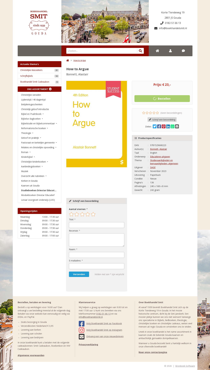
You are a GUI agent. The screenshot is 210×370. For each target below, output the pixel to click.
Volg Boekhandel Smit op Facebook (100, 323)
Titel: (71, 219)
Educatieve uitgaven (160, 156)
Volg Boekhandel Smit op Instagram (100, 329)
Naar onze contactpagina (153, 352)
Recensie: (73, 230)
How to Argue (80, 60)
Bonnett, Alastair (158, 149)
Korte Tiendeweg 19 (172, 12)
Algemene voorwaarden (31, 355)
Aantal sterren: (77, 209)
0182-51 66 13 (170, 23)
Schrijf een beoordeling (162, 119)
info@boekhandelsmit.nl (170, 28)
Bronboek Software (185, 365)
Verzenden (79, 274)
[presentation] (88, 284)
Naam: (72, 249)
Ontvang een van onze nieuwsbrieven (101, 336)
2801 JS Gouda (173, 17)
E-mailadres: (75, 260)
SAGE (153, 167)
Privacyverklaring (88, 344)
